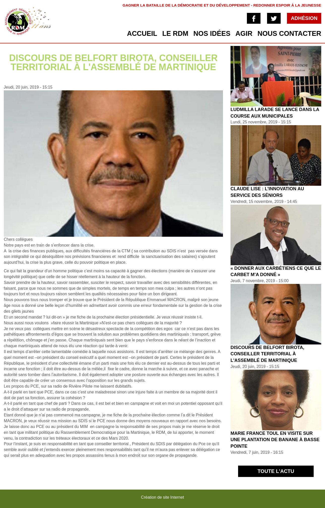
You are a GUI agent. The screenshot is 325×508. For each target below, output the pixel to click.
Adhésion (304, 18)
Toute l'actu (275, 471)
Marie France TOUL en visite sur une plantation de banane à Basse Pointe (275, 440)
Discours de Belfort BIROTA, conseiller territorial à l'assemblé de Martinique (267, 354)
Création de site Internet (162, 497)
